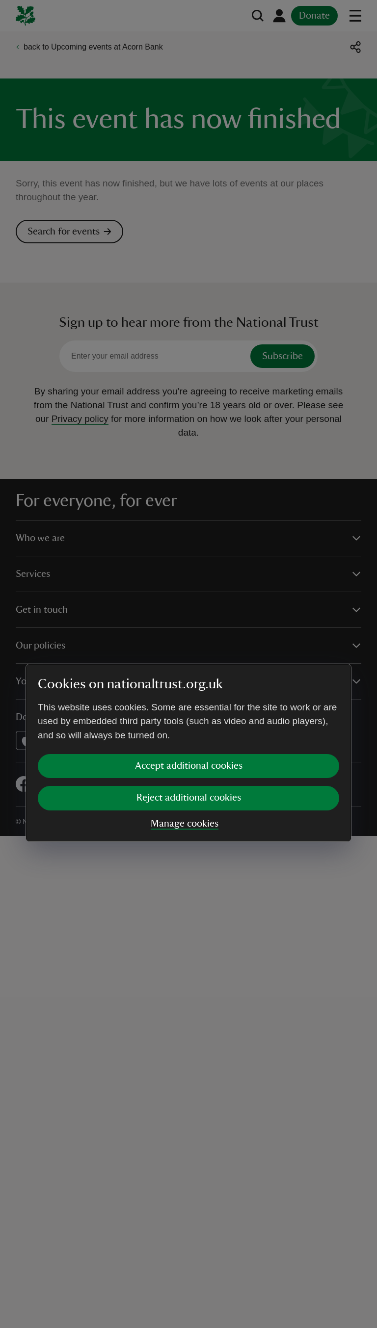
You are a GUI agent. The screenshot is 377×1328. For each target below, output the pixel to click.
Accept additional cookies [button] (188, 676)
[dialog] (188, 663)
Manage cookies (184, 734)
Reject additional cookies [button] (188, 708)
